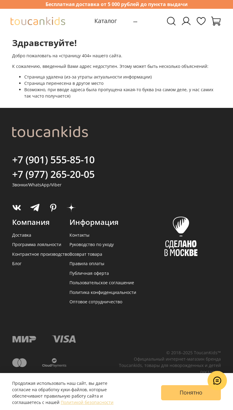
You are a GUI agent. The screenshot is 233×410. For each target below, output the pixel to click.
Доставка (21, 235)
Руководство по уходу (91, 244)
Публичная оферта (89, 273)
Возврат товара (85, 254)
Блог (17, 263)
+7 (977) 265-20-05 (53, 174)
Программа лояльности (36, 244)
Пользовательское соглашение (101, 282)
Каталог (105, 21)
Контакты (79, 235)
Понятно (191, 392)
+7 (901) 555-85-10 (53, 159)
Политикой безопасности (87, 402)
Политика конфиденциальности (102, 292)
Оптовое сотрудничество (95, 302)
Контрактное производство (40, 254)
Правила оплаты (86, 263)
